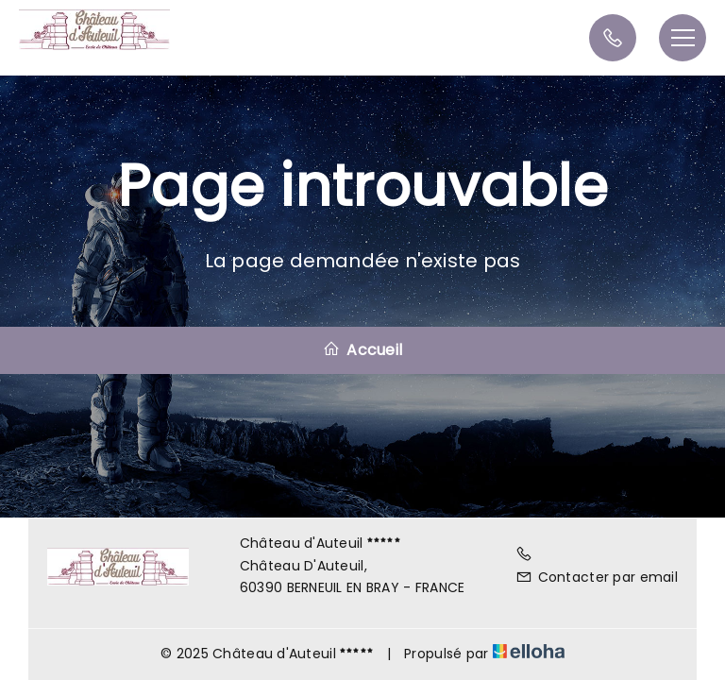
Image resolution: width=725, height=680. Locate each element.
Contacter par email (596, 577)
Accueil (362, 350)
